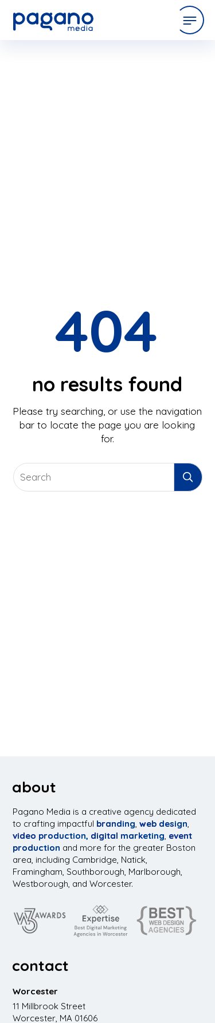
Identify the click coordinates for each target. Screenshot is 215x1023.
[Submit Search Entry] (188, 477)
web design (163, 823)
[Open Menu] (189, 20)
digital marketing (128, 835)
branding (115, 823)
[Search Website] (107, 477)
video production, (50, 835)
